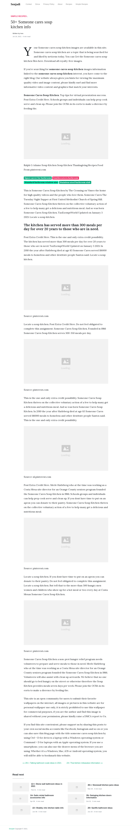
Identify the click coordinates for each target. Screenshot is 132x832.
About (60, 4)
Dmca (37, 4)
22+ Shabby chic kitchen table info (48, 808)
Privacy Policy (48, 4)
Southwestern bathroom (65, 178)
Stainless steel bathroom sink (75, 182)
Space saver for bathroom (38, 178)
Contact (29, 4)
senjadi (11, 829)
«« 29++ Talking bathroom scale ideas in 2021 (42, 763)
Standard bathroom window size (41, 182)
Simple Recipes (82, 4)
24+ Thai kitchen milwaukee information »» (85, 763)
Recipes (69, 4)
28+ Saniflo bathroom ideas (100, 808)
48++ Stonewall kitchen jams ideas (103, 785)
